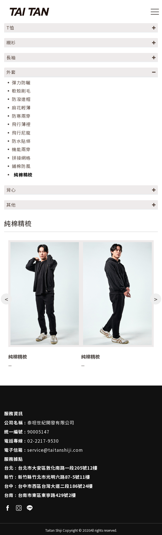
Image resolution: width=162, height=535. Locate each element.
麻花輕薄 (21, 108)
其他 (11, 204)
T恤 (10, 27)
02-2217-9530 (43, 440)
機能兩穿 (21, 149)
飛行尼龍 (21, 133)
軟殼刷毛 (21, 91)
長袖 (11, 57)
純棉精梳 (23, 175)
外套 (11, 72)
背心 (11, 189)
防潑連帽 (21, 99)
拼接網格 (21, 158)
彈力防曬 (21, 82)
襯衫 (11, 42)
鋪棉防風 (21, 166)
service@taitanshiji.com (55, 449)
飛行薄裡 (21, 124)
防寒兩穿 (21, 116)
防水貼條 (21, 141)
